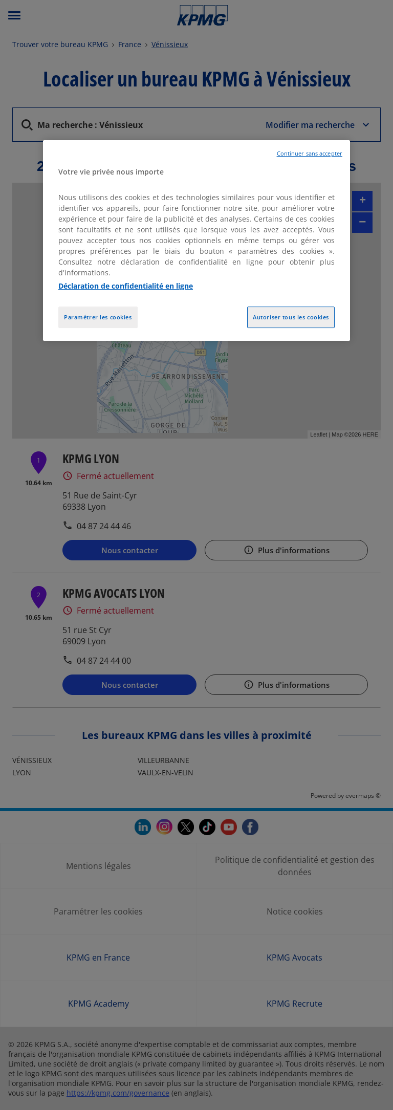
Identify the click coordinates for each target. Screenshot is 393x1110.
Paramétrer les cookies (98, 317)
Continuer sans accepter (309, 153)
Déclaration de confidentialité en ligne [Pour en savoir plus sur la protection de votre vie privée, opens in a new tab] (125, 286)
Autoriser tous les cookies (291, 317)
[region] (196, 240)
